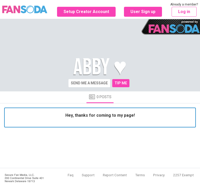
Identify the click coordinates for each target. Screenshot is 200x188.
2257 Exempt (183, 175)
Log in (184, 11)
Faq (70, 175)
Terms (140, 175)
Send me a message (89, 83)
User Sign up (142, 11)
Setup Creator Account (86, 11)
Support (88, 175)
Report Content (115, 175)
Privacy (159, 175)
